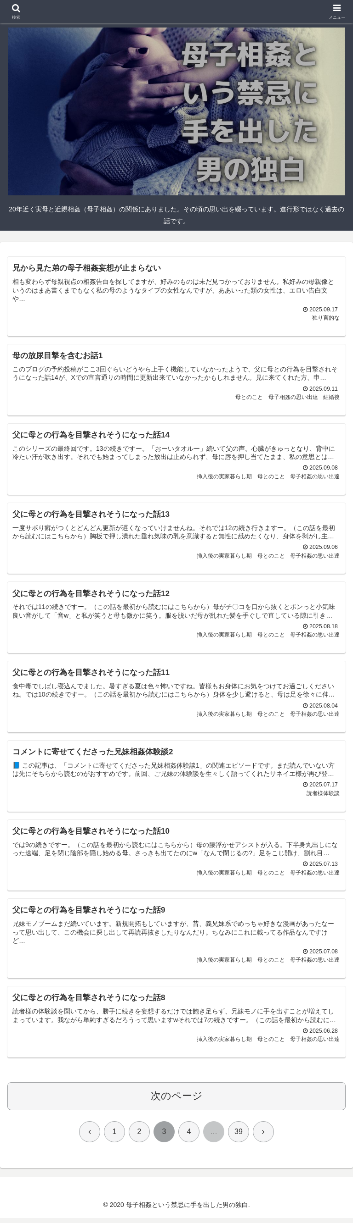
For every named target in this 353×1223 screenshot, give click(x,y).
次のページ (177, 1101)
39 (238, 1136)
